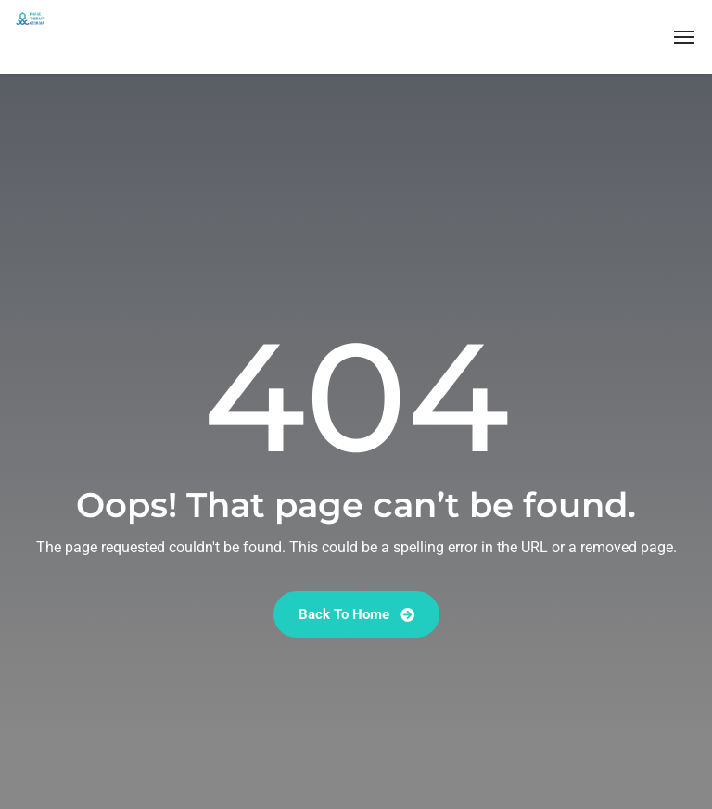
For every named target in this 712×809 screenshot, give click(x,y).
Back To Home (356, 614)
